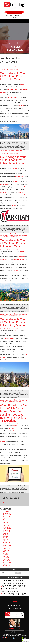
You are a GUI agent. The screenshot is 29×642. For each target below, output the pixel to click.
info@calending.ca (16, 608)
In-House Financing (12, 146)
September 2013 (7, 548)
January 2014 (6, 542)
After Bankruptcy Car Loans (13, 66)
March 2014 (6, 539)
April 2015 (5, 522)
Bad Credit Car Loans (4, 68)
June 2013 (5, 553)
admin (8, 82)
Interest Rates (19, 146)
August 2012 (6, 564)
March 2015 (6, 524)
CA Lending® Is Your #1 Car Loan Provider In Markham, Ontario (13, 160)
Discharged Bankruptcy (15, 145)
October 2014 (6, 530)
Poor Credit (9, 147)
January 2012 (6, 565)
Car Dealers (9, 143)
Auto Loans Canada (24, 66)
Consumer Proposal (20, 143)
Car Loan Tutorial (13, 68)
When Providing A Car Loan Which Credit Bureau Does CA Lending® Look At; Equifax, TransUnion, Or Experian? (13, 413)
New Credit (24, 146)
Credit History (8, 145)
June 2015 (5, 519)
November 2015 (7, 516)
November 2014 (7, 528)
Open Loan (5, 147)
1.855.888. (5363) (17, 16)
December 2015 (7, 514)
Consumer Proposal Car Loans (15, 69)
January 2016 (6, 513)
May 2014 (5, 536)
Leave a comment (14, 82)
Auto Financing (10, 142)
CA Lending (4, 143)
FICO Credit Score (16, 393)
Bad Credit (20, 142)
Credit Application (19, 392)
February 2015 (6, 525)
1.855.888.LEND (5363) (15, 605)
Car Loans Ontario (21, 68)
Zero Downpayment (23, 149)
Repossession (6, 149)
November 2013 (7, 545)
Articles (18, 640)
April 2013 (5, 556)
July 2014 (5, 534)
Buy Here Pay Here (13, 390)
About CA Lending (4, 66)
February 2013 (6, 559)
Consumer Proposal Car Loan (20, 594)
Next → (4, 502)
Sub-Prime (11, 149)
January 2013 (6, 560)
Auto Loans (15, 142)
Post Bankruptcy (15, 147)
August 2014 (6, 533)
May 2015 (5, 521)
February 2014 (6, 541)
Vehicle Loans (16, 149)
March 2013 (6, 557)
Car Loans (14, 143)
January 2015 (6, 527)
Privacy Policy (12, 640)
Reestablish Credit (13, 396)
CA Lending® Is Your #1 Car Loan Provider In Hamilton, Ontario (13, 322)
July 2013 (5, 551)
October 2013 (6, 547)
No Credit (20, 394)
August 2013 (6, 550)
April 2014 (5, 537)
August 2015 (6, 518)
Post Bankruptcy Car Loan (19, 582)
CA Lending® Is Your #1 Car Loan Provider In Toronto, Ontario (13, 76)
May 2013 (5, 554)
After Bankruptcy (3, 142)
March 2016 (6, 511)
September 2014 (7, 531)
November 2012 (7, 562)
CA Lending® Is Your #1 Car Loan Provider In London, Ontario (13, 243)
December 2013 (7, 544)
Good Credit (5, 146)
